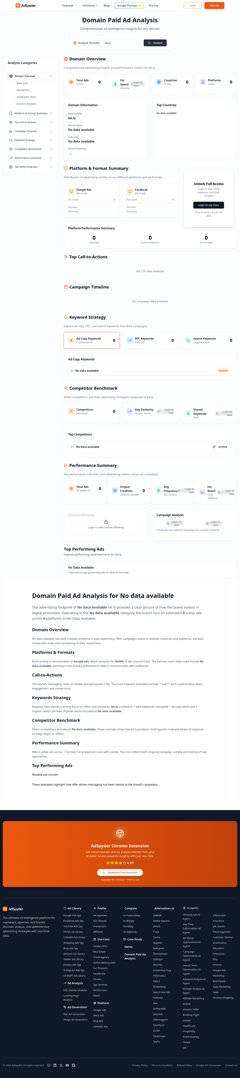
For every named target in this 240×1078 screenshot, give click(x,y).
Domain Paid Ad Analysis (135, 956)
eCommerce (219, 942)
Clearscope (159, 1036)
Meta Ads (98, 1015)
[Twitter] (61, 1065)
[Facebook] (73, 1065)
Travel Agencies (221, 931)
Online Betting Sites (104, 962)
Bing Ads (98, 1021)
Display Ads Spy (72, 964)
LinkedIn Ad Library (74, 937)
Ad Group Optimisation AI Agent (192, 942)
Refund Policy (184, 1065)
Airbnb (187, 1003)
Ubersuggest (160, 1019)
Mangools (158, 948)
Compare (131, 908)
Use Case (104, 939)
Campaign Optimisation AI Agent (192, 956)
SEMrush (158, 997)
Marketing (219, 975)
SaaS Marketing (221, 986)
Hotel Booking (191, 1036)
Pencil (156, 981)
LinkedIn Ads (100, 1026)
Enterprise (219, 953)
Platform (103, 1003)
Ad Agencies (100, 915)
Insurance (218, 920)
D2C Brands (100, 920)
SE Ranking (159, 986)
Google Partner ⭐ (129, 5)
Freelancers (99, 926)
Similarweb (159, 1008)
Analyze (155, 42)
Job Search (219, 926)
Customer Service (223, 937)
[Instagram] (48, 1065)
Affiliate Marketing (193, 998)
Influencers (219, 915)
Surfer (156, 1030)
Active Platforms (77, 148)
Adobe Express (161, 920)
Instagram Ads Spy (74, 970)
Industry (73, 137)
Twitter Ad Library (74, 959)
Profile (102, 908)
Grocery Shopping (223, 997)
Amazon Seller (191, 1009)
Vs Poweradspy (131, 915)
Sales (216, 992)
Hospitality (189, 1031)
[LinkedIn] (55, 1065)
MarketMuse (160, 953)
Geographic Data (26, 96)
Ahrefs (157, 926)
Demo (129, 947)
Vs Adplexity (130, 931)
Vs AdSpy (128, 926)
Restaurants (100, 990)
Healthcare (99, 973)
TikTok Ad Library (73, 931)
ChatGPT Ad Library (74, 975)
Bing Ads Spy (71, 948)
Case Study (134, 939)
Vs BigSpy (128, 920)
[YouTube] (67, 1065)
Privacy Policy (139, 1065)
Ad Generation (77, 1007)
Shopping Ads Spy (74, 942)
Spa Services (100, 984)
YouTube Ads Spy (73, 926)
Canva (156, 937)
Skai (155, 1003)
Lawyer (187, 1020)
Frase (156, 931)
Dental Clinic (100, 946)
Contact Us (231, 1065)
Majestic (157, 942)
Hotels (186, 1042)
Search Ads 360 (161, 992)
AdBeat (157, 915)
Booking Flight (191, 1014)
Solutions (90, 5)
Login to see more (208, 205)
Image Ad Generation (76, 1019)
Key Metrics (23, 90)
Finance (217, 964)
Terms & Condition (162, 1065)
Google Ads (99, 1010)
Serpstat (158, 1014)
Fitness (97, 979)
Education (218, 948)
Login (193, 5)
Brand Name (75, 125)
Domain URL (75, 113)
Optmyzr (158, 959)
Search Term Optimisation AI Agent (192, 969)
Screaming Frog (162, 970)
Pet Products (100, 968)
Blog (107, 5)
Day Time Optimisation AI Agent (192, 928)
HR (184, 1047)
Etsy (215, 959)
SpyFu (156, 1041)
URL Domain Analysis (75, 990)
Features (69, 5)
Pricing (153, 5)
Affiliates (98, 931)
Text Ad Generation (74, 1014)
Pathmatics (159, 975)
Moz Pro (157, 964)
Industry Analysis (26, 103)
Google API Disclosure (208, 1065)
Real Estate (99, 951)
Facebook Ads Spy (74, 920)
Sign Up (214, 5)
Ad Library (74, 908)
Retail (96, 995)
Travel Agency (101, 957)
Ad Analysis (75, 983)
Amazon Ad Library (74, 953)
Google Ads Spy (72, 915)
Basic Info (22, 83)
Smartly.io (158, 1025)
